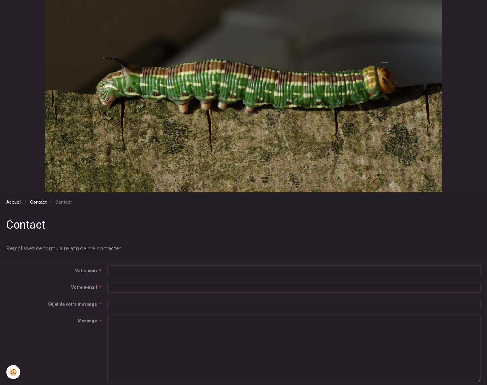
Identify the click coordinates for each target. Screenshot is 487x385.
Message (87, 320)
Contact (38, 202)
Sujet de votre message (72, 304)
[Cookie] (13, 372)
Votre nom (86, 270)
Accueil (13, 202)
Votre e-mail (84, 287)
